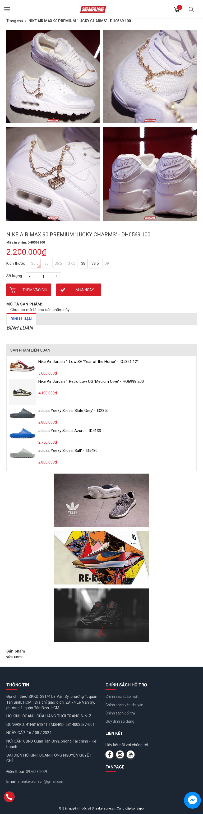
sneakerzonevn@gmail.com (41, 781)
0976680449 (36, 772)
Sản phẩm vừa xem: (15, 654)
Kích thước (15, 263)
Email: (11, 781)
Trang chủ (14, 21)
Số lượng (14, 275)
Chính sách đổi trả (120, 713)
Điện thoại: (15, 771)
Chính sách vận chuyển (124, 705)
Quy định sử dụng (119, 721)
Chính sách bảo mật (122, 696)
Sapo (140, 808)
